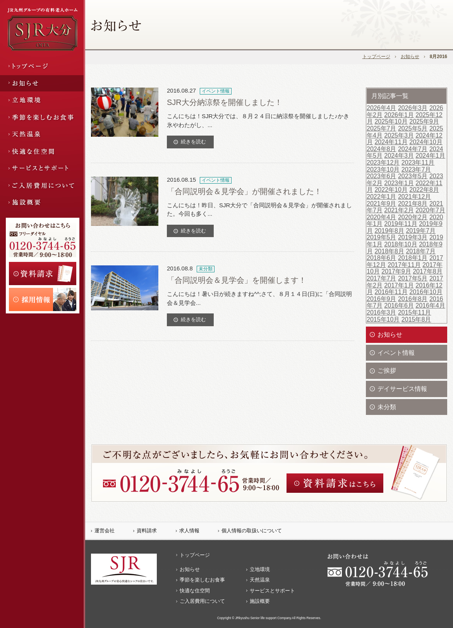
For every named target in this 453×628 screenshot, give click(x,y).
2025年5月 (413, 128)
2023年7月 (416, 169)
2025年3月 (399, 135)
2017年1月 (399, 285)
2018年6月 (381, 258)
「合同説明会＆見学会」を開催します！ (236, 280)
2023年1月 (399, 183)
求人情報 (189, 530)
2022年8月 (424, 189)
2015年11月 (414, 312)
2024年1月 (430, 155)
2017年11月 (404, 265)
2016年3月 (381, 312)
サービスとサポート (272, 591)
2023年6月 (381, 176)
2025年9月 (424, 121)
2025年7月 (381, 128)
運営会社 (104, 530)
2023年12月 (383, 162)
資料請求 (147, 530)
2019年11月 (400, 223)
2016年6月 (399, 305)
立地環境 (260, 569)
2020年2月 (413, 217)
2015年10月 (383, 319)
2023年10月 (383, 169)
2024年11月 (390, 142)
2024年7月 (413, 149)
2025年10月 (390, 121)
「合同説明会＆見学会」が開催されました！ (244, 191)
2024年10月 (425, 142)
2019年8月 (389, 230)
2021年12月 (414, 196)
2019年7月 (421, 230)
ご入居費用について (202, 601)
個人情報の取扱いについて (251, 530)
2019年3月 (413, 237)
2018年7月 (421, 251)
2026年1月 (399, 115)
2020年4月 (381, 217)
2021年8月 (413, 203)
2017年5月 (413, 278)
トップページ (376, 56)
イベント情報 (396, 352)
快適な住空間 (195, 591)
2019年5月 (381, 237)
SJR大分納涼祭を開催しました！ (224, 102)
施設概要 (260, 601)
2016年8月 (413, 299)
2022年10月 (390, 189)
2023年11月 (418, 162)
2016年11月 (390, 292)
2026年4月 (381, 108)
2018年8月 (389, 251)
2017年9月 (396, 271)
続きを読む (193, 142)
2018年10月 (400, 244)
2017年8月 (428, 271)
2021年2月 (399, 210)
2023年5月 (413, 176)
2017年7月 (381, 278)
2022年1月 (381, 196)
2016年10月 (425, 292)
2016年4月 (430, 305)
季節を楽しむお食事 (202, 580)
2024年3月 (399, 155)
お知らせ (410, 56)
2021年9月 (381, 203)
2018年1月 (413, 258)
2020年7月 (430, 210)
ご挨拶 (387, 370)
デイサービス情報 (402, 388)
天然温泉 (260, 580)
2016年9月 (381, 299)
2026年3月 (413, 108)
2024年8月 (381, 149)
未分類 (387, 407)
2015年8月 (416, 319)
